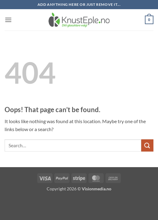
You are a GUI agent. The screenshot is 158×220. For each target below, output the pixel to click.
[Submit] (147, 145)
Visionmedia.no (96, 188)
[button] (8, 19)
